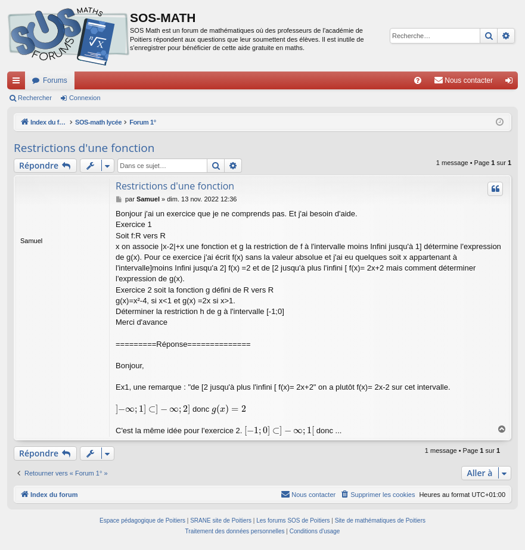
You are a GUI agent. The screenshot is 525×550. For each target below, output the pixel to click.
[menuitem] (418, 80)
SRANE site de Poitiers (220, 520)
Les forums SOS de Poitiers (293, 520)
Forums (55, 80)
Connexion (85, 97)
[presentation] (153, 409)
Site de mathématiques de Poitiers (380, 520)
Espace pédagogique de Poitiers (142, 520)
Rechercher (35, 97)
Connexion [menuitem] (511, 82)
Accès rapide (18, 82)
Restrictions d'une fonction (84, 148)
